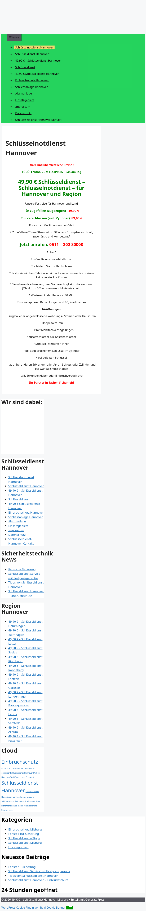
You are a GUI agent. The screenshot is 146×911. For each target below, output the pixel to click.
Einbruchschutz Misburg (25, 829)
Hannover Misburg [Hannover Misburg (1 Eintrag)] (32, 773)
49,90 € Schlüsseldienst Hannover (37, 74)
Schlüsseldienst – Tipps (24, 838)
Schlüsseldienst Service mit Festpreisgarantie (39, 871)
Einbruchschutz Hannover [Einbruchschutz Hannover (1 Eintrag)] (12, 768)
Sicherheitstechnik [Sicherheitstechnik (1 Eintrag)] (9, 806)
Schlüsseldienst (25, 67)
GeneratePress (94, 899)
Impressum (22, 107)
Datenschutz (23, 113)
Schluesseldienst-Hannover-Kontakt (38, 120)
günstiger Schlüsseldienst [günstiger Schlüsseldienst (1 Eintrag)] (12, 773)
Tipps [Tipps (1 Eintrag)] (20, 806)
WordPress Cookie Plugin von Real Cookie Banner (33, 907)
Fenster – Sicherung (22, 569)
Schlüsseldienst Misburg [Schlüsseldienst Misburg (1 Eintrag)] (23, 797)
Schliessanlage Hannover (31, 87)
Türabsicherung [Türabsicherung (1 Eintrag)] (30, 806)
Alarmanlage (23, 93)
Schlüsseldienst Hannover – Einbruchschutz (38, 880)
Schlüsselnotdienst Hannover (34, 47)
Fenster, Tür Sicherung (23, 834)
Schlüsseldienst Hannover (32, 54)
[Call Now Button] (69, 907)
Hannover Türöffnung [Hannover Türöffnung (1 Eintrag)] (10, 777)
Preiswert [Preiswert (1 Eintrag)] (30, 777)
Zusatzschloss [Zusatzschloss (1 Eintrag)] (7, 810)
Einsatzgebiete (24, 100)
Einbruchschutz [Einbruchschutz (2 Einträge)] (19, 761)
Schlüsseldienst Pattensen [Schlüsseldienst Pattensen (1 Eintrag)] (12, 801)
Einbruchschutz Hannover (32, 80)
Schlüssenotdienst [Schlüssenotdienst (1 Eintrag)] (32, 801)
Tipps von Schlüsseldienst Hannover (33, 876)
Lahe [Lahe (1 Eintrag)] (23, 777)
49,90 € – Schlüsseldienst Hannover (38, 60)
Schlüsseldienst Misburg (25, 843)
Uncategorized (18, 847)
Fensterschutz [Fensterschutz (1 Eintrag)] (30, 768)
